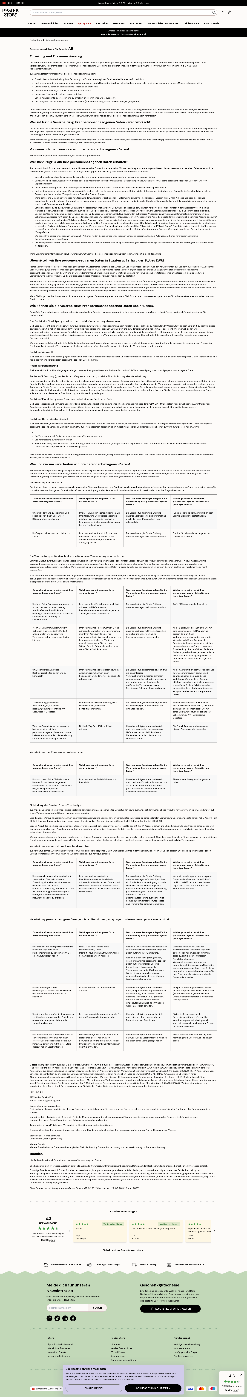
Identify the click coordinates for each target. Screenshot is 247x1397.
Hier (32, 1160)
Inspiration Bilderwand (59, 1356)
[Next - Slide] (214, 1231)
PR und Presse (118, 1352)
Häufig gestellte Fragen (186, 1352)
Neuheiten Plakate (57, 1352)
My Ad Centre (164, 226)
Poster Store (36, 40)
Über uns (115, 1344)
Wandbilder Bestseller (59, 1348)
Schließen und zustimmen (153, 1388)
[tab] (222, 12)
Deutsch (22, 3)
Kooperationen (118, 1356)
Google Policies (43, 232)
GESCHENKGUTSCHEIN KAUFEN (170, 1308)
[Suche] (214, 12)
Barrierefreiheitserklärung (123, 1360)
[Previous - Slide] (69, 1231)
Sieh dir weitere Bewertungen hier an (123, 1250)
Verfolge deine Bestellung (187, 1344)
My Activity (146, 226)
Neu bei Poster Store (121, 1348)
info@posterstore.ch (168, 139)
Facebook (103, 210)
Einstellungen (94, 1388)
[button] (231, 1382)
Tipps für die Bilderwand (60, 1344)
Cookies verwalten (183, 1356)
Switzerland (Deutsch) (47, 1388)
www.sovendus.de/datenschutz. (148, 1086)
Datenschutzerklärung (57, 40)
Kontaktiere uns (182, 1348)
